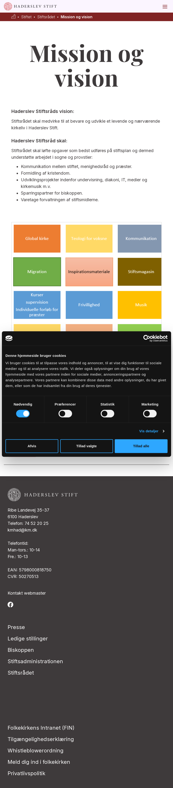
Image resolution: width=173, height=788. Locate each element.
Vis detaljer (149, 431)
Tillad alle (141, 446)
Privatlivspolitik (26, 773)
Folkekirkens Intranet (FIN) (41, 728)
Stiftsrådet (46, 17)
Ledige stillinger (28, 638)
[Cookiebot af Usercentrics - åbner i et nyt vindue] (147, 338)
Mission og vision (76, 17)
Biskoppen (21, 650)
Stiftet (26, 17)
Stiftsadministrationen (35, 661)
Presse (16, 627)
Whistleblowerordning (36, 750)
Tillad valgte (86, 446)
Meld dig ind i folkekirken (39, 762)
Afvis (31, 446)
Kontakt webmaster (27, 593)
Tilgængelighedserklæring (41, 739)
